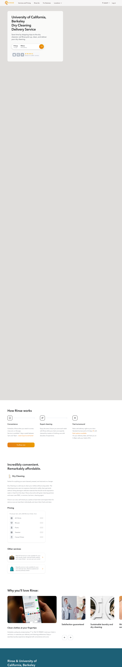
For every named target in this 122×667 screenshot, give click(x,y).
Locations (58, 3)
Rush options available (79, 433)
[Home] (9, 3)
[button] (93, 431)
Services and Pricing (24, 3)
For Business (47, 3)
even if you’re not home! (25, 435)
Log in (114, 3)
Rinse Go (37, 3)
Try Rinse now (21, 445)
